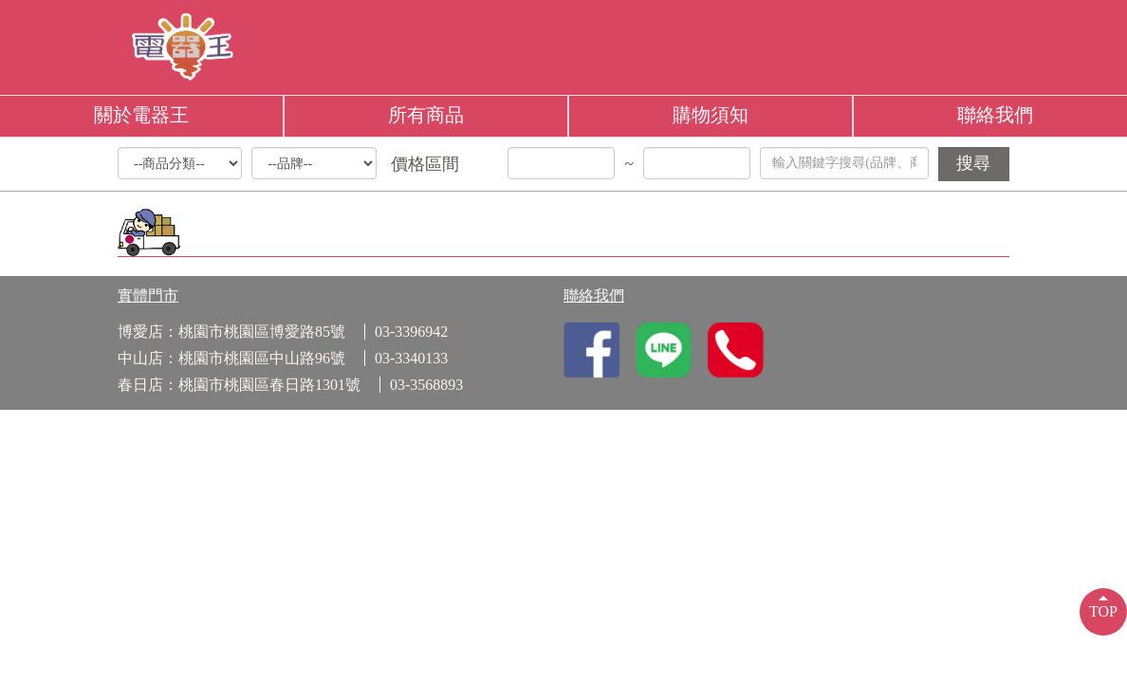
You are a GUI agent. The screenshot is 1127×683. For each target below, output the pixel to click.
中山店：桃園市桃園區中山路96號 (231, 358)
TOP (1103, 611)
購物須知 (710, 114)
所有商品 (426, 114)
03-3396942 (411, 331)
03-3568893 (426, 385)
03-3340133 (411, 358)
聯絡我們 (995, 114)
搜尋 (973, 163)
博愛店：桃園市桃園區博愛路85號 (231, 331)
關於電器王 (141, 114)
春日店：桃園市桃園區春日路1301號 (239, 385)
